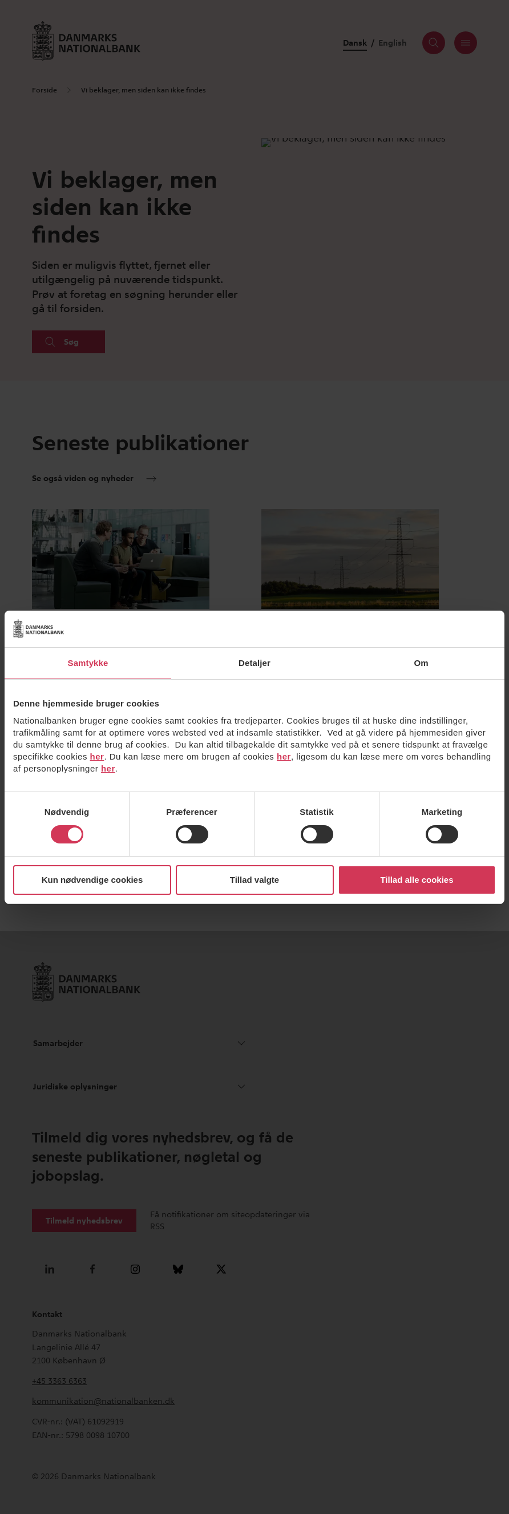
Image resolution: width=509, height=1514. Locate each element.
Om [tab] (421, 663)
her (97, 756)
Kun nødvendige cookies (92, 880)
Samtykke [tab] (88, 663)
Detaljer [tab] (254, 663)
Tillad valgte (254, 880)
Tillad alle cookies (416, 880)
